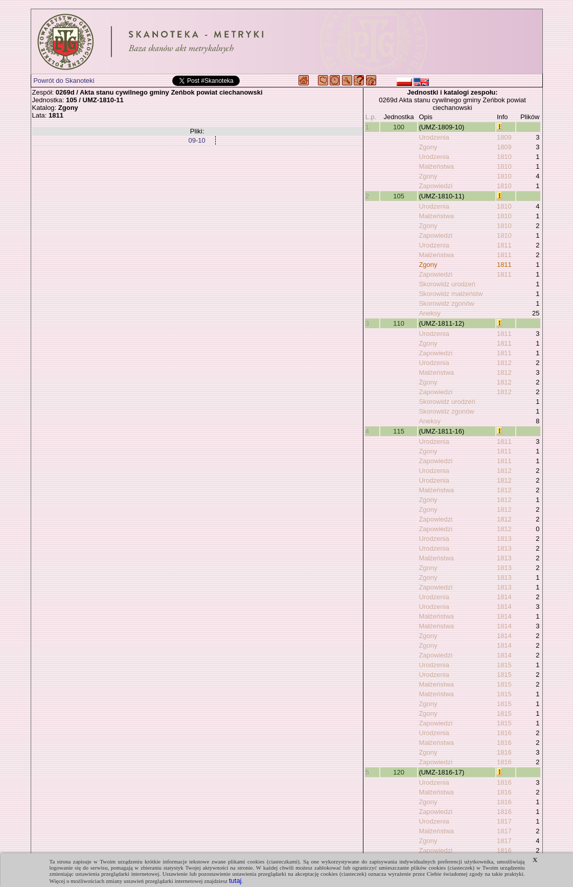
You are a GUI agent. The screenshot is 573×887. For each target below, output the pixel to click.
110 (398, 323)
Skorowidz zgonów (446, 303)
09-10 (196, 140)
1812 (504, 363)
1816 (504, 733)
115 (398, 431)
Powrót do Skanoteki (63, 80)
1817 (504, 821)
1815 (504, 665)
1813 (504, 538)
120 (398, 772)
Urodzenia (434, 137)
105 (398, 196)
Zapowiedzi (435, 186)
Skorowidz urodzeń (447, 284)
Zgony (428, 147)
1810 (504, 157)
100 (398, 127)
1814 (504, 597)
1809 (504, 137)
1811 (504, 245)
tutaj (235, 880)
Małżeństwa (436, 166)
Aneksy (430, 313)
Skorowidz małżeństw (451, 294)
